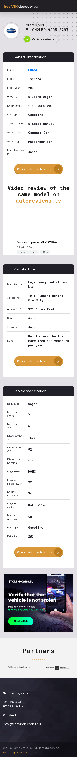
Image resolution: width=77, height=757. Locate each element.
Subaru (33, 70)
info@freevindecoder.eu (22, 724)
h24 (35, 752)
